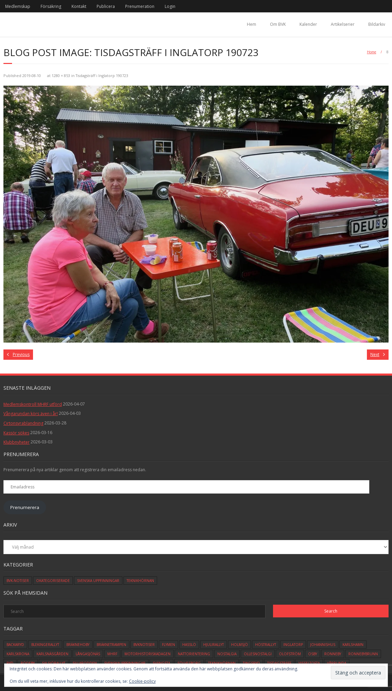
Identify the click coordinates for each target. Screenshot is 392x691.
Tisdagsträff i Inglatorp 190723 (102, 75)
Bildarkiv (376, 24)
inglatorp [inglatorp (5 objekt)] (293, 644)
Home (371, 52)
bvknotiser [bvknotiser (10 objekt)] (144, 644)
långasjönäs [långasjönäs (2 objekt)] (88, 653)
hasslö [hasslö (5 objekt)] (189, 644)
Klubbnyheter (16, 442)
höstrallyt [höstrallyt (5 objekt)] (265, 644)
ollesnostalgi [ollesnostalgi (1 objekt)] (258, 653)
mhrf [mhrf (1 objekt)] (112, 653)
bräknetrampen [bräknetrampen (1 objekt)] (111, 644)
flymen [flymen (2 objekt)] (168, 644)
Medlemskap (17, 6)
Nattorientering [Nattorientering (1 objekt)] (194, 653)
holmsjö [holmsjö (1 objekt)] (239, 644)
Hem (251, 24)
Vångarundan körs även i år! (30, 414)
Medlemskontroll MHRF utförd (32, 404)
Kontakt (79, 6)
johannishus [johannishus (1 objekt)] (322, 644)
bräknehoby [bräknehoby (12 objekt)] (77, 644)
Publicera (106, 6)
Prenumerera (24, 507)
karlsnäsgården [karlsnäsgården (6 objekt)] (52, 653)
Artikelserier (343, 24)
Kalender (308, 24)
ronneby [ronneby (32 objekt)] (332, 653)
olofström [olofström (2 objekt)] (290, 653)
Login (170, 6)
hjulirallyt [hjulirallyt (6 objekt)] (213, 644)
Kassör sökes (16, 433)
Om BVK (278, 24)
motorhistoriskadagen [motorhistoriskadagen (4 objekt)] (147, 653)
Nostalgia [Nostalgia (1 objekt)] (227, 653)
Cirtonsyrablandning (23, 423)
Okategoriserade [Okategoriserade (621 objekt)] (53, 580)
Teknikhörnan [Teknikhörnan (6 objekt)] (140, 580)
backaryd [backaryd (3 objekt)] (15, 644)
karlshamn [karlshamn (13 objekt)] (352, 644)
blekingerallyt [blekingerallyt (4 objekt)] (45, 644)
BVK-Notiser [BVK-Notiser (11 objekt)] (18, 580)
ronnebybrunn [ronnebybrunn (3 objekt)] (363, 653)
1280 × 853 (61, 75)
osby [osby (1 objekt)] (312, 653)
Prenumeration (139, 6)
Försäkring (51, 6)
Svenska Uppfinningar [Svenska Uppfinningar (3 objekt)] (98, 580)
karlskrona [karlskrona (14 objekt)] (18, 653)
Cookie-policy (142, 681)
